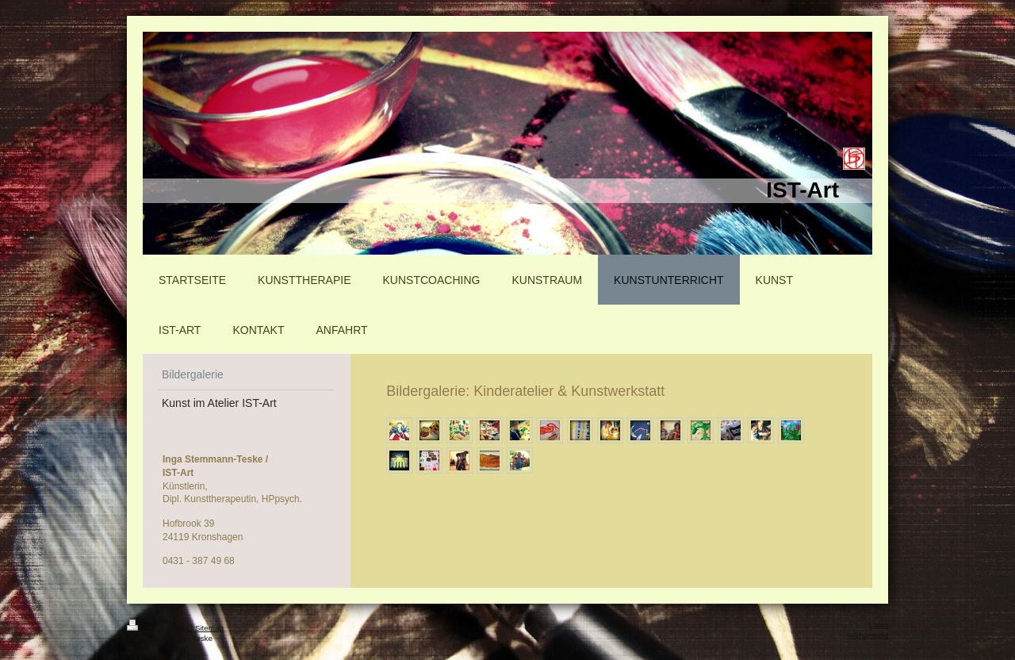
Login (878, 624)
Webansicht (868, 635)
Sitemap (209, 628)
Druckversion (159, 628)
